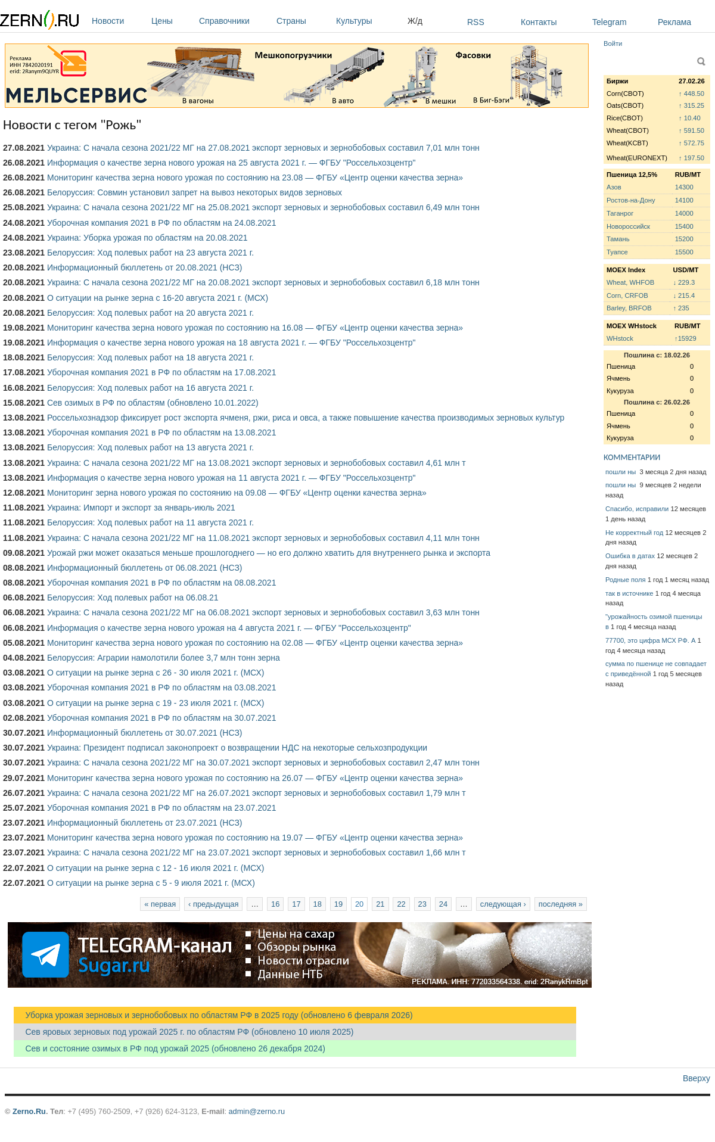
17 (296, 904)
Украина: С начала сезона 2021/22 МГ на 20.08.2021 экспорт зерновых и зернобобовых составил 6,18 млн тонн (263, 282)
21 (380, 904)
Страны (303, 21)
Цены (172, 21)
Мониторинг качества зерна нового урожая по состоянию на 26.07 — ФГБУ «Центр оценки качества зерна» (255, 778)
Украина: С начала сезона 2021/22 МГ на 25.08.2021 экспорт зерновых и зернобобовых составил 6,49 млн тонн (263, 207)
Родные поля (625, 579)
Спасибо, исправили (637, 508)
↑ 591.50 (691, 130)
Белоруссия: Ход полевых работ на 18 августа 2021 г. (150, 357)
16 (275, 904)
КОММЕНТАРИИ (632, 457)
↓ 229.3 (684, 282)
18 (317, 904)
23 (422, 904)
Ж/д (415, 21)
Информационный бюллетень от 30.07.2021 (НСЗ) (145, 733)
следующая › (503, 904)
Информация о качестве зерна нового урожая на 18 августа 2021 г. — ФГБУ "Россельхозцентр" (231, 342)
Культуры (369, 21)
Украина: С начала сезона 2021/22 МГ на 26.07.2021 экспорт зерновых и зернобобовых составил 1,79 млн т (256, 793)
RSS (475, 22)
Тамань (618, 238)
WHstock (620, 338)
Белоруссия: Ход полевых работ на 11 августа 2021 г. (150, 522)
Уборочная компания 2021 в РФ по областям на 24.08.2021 (161, 223)
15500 (684, 252)
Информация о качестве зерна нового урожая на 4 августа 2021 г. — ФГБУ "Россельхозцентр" (229, 628)
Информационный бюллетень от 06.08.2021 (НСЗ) (145, 567)
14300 (684, 187)
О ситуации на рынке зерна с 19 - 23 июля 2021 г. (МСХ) (155, 703)
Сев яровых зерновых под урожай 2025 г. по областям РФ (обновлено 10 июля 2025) (183, 1032)
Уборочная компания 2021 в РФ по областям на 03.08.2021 (161, 687)
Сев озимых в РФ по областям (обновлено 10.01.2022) (153, 402)
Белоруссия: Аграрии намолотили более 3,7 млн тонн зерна (163, 657)
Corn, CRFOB (627, 295)
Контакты (539, 22)
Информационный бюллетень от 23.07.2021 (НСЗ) (145, 822)
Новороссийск (628, 226)
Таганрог (620, 213)
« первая (160, 904)
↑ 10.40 (690, 118)
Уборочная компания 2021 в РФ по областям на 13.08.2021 (161, 432)
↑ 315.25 (691, 105)
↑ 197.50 (691, 157)
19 (338, 904)
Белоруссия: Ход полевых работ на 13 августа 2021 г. (150, 447)
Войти (613, 43)
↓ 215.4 (684, 295)
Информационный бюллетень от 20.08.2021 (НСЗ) (145, 267)
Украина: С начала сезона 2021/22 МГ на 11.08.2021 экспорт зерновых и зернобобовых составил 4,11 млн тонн (263, 538)
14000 (684, 213)
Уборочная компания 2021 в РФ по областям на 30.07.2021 (161, 718)
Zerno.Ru (29, 1111)
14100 (684, 200)
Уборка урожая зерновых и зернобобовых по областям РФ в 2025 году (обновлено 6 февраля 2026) (213, 1015)
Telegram (609, 22)
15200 (684, 238)
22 (401, 904)
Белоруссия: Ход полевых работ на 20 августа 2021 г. (150, 313)
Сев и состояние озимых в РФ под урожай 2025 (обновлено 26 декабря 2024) (169, 1048)
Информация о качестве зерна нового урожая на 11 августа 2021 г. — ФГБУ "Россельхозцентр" (231, 478)
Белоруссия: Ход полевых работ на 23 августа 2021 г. (150, 252)
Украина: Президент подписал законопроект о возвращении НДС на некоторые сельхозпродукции (237, 747)
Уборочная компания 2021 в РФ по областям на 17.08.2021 (161, 372)
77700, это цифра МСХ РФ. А (650, 640)
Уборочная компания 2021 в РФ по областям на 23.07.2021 (161, 808)
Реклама (674, 22)
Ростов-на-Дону (631, 200)
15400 (684, 226)
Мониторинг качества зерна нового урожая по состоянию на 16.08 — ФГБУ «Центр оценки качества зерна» (255, 327)
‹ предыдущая (213, 904)
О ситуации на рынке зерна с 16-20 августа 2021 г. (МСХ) (157, 298)
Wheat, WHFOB (630, 282)
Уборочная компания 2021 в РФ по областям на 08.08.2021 (161, 582)
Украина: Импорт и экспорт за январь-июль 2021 (141, 507)
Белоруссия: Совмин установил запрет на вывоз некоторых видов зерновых (194, 192)
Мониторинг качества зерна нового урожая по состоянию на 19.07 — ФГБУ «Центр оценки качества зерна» (255, 837)
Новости (118, 21)
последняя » (561, 904)
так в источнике (629, 593)
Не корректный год (634, 532)
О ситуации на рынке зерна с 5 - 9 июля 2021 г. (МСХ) (151, 883)
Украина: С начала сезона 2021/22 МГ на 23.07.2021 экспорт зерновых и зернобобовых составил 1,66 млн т (256, 852)
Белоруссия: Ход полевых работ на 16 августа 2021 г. (150, 388)
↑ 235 (681, 308)
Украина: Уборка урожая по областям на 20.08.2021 (147, 237)
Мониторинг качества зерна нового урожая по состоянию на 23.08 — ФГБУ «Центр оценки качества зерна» (255, 177)
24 (443, 904)
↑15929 (685, 338)
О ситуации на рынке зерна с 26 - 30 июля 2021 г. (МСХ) (155, 672)
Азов (614, 187)
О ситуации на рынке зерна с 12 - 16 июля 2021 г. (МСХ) (155, 868)
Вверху (696, 1078)
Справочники (235, 21)
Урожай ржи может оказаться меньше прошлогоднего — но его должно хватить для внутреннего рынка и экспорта (268, 553)
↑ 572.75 (691, 143)
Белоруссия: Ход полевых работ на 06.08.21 (133, 597)
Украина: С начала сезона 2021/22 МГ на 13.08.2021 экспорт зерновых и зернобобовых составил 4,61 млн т (256, 463)
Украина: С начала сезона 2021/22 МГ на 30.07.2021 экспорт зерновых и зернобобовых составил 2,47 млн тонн (263, 762)
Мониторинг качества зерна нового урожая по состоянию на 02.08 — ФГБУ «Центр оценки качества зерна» (255, 643)
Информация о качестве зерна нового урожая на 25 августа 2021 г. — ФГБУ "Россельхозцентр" (231, 162)
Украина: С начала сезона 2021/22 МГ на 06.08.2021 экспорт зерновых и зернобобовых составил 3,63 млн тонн (263, 612)
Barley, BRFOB (629, 308)
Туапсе (617, 252)
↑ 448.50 (691, 93)
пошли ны (621, 471)
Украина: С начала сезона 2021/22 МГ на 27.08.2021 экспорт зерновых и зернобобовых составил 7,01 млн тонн (263, 148)
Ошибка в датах (630, 555)
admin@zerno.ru (257, 1111)
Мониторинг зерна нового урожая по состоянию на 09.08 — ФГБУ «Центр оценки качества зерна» (237, 492)
